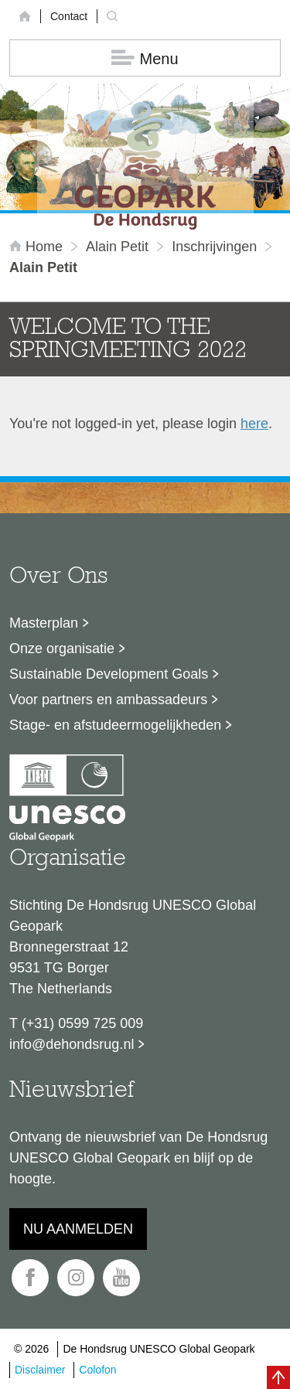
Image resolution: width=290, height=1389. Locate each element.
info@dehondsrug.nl (71, 1044)
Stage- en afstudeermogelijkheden (115, 725)
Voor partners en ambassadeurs (108, 699)
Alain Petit (117, 246)
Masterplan (43, 623)
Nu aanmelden (78, 1229)
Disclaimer (40, 1369)
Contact (68, 16)
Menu (144, 58)
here (254, 423)
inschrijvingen (214, 246)
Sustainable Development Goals (108, 674)
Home (38, 246)
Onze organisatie (61, 648)
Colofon (97, 1369)
